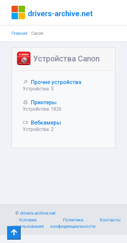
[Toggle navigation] (14, 233)
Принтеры (44, 102)
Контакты (110, 219)
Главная (19, 33)
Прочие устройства (56, 82)
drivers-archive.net (60, 13)
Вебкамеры (46, 122)
